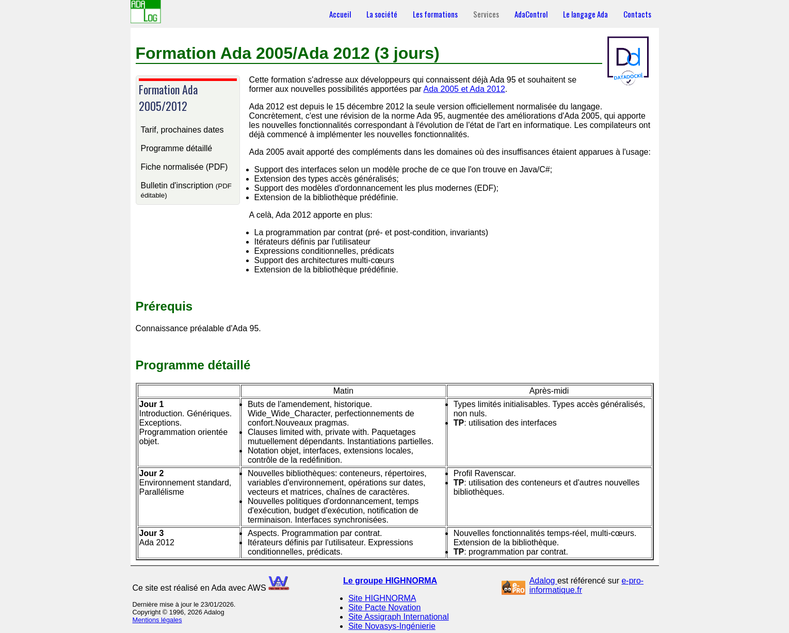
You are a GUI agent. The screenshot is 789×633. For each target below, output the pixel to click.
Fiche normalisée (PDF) (184, 167)
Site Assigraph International (398, 616)
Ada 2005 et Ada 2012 (464, 89)
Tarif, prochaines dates (182, 129)
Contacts (637, 14)
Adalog (543, 580)
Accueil (340, 14)
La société (381, 14)
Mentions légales (157, 620)
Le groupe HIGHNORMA (390, 580)
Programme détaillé (177, 148)
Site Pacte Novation (384, 607)
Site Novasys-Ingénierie (392, 626)
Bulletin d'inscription (186, 190)
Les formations (435, 14)
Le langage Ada (585, 14)
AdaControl (531, 14)
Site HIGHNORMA (382, 598)
